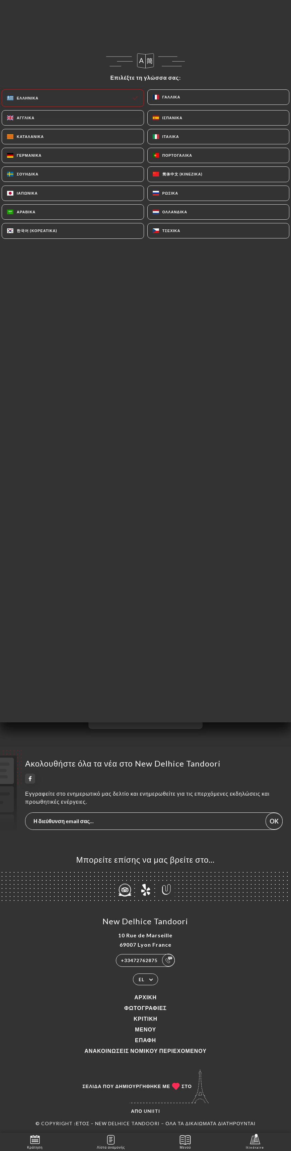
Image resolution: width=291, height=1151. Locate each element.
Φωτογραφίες (145, 1008)
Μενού (145, 1029)
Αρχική (145, 997)
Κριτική (145, 1018)
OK (274, 821)
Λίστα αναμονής (111, 1141)
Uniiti (152, 1111)
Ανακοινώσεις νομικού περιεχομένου (145, 1051)
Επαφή (145, 1040)
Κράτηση (35, 1141)
